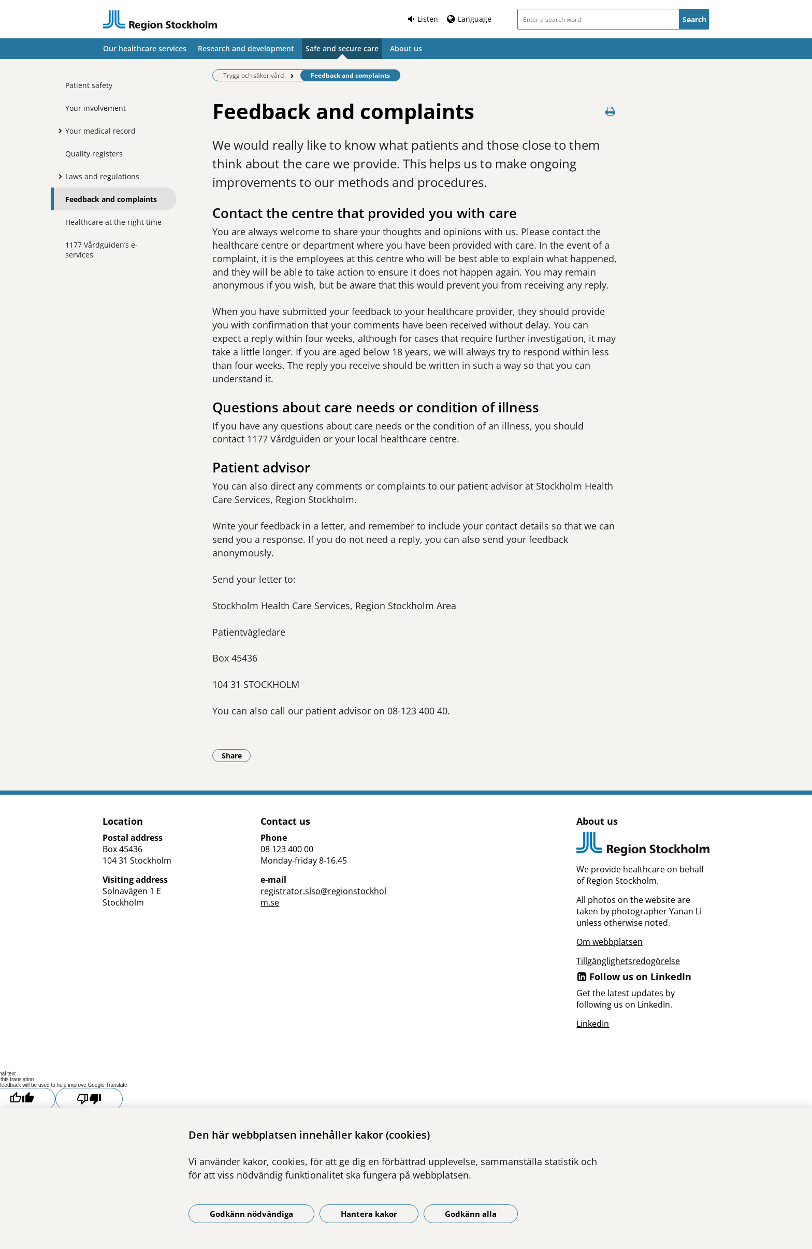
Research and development (246, 48)
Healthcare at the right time (113, 222)
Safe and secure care (342, 48)
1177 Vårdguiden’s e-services (101, 250)
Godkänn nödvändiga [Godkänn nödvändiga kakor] (251, 1214)
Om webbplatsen (609, 941)
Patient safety (88, 85)
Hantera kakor (369, 1214)
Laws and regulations (102, 176)
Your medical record (100, 131)
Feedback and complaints (111, 199)
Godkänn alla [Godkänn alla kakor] (471, 1214)
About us (406, 48)
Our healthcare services (144, 48)
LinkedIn (592, 1023)
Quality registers (94, 154)
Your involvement (95, 108)
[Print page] (610, 111)
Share (236, 755)
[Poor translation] (89, 1099)
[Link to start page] (160, 20)
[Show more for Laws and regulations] (57, 176)
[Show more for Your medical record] (57, 130)
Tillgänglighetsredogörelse (628, 961)
